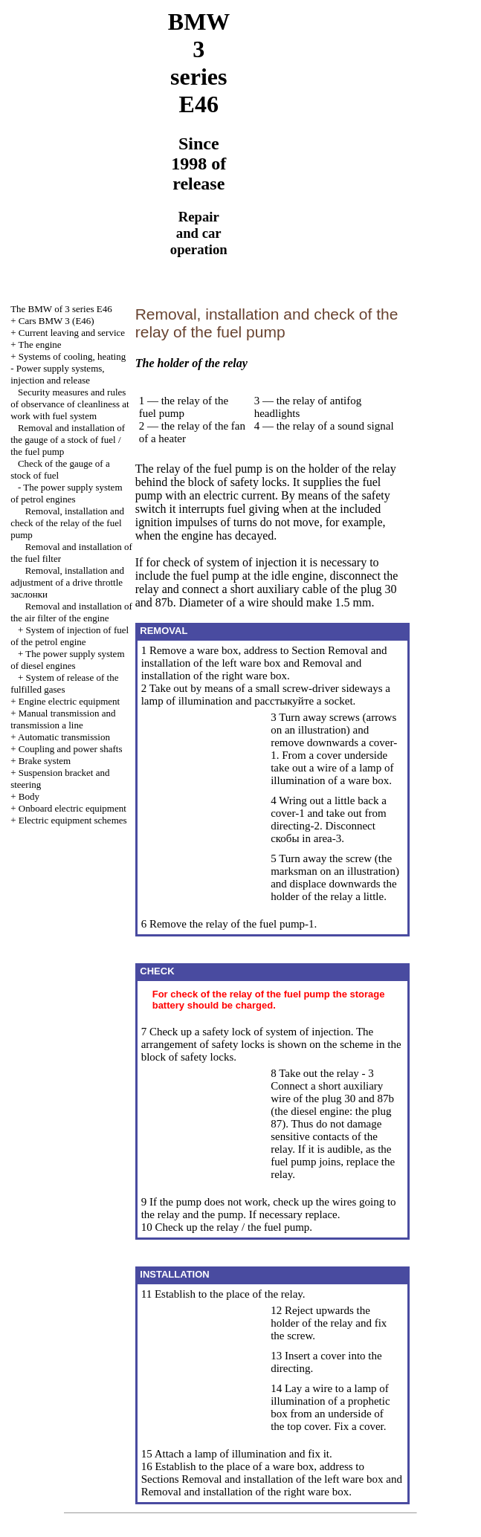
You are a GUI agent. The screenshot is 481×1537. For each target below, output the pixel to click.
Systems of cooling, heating (72, 356)
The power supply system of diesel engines (67, 659)
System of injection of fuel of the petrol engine (69, 635)
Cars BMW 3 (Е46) (56, 320)
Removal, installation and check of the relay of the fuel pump (67, 522)
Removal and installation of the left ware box (264, 656)
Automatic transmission (64, 736)
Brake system (45, 760)
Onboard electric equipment (72, 808)
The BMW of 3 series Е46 (61, 308)
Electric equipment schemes (73, 820)
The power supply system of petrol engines (66, 493)
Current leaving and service (72, 332)
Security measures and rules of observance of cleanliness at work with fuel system (69, 403)
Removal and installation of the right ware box (251, 669)
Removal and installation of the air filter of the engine (71, 612)
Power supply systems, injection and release (57, 374)
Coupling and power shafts (71, 748)
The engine (40, 344)
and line (62, 719)
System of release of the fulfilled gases (64, 683)
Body (29, 796)
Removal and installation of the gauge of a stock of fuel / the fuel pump (67, 439)
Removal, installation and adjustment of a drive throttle (67, 582)
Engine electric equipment (69, 701)
